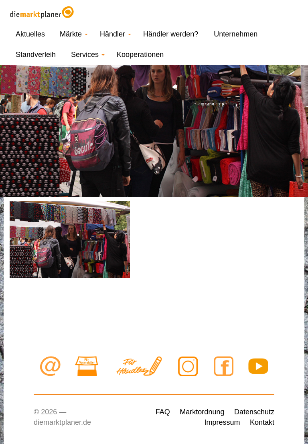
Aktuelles (30, 34)
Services (88, 55)
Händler (115, 34)
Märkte (74, 34)
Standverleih (36, 55)
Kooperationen (140, 55)
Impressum (222, 422)
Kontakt (262, 422)
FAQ (163, 412)
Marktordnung (202, 412)
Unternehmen (235, 34)
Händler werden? (170, 34)
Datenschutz (254, 412)
